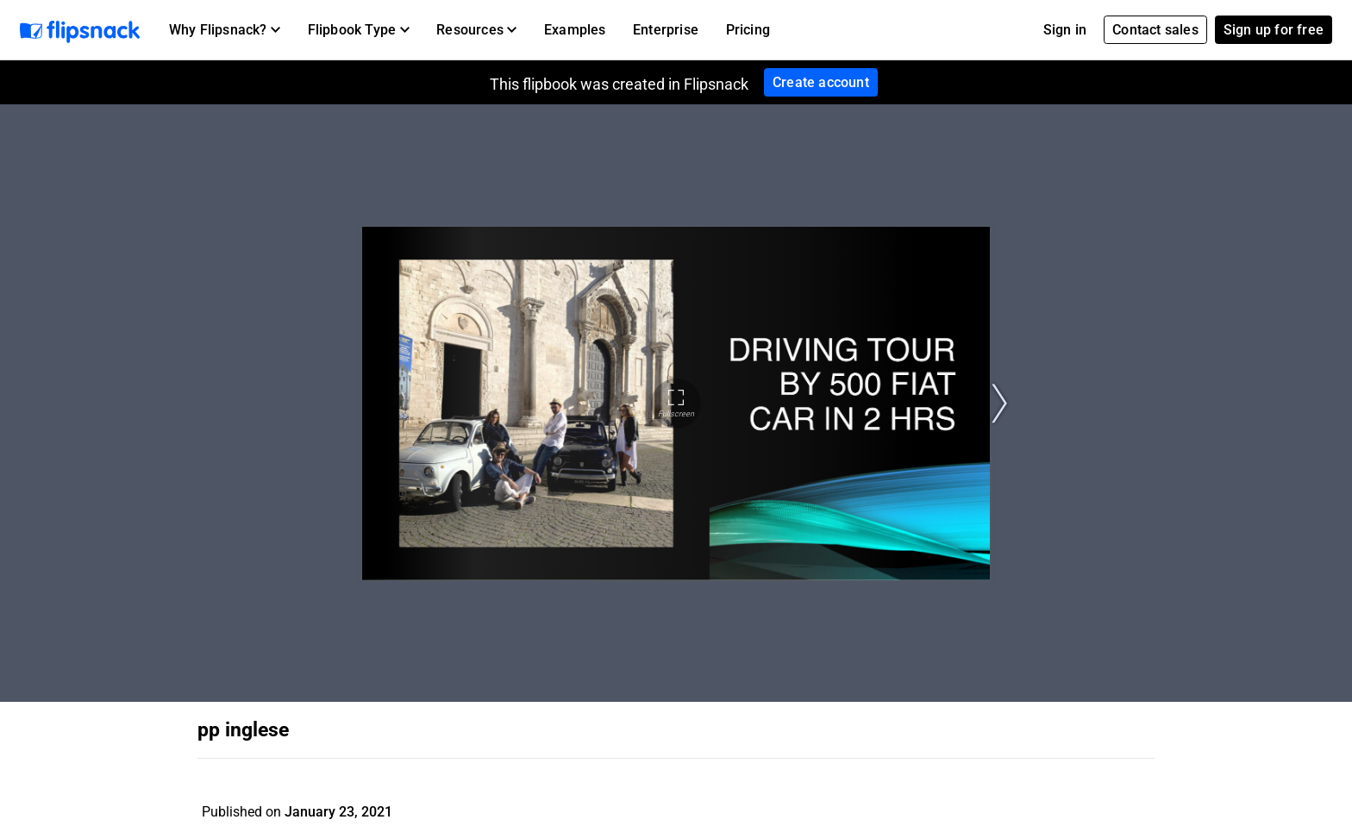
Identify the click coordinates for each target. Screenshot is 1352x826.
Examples (575, 30)
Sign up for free (1274, 30)
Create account (821, 82)
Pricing (748, 30)
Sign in (1064, 30)
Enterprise (665, 30)
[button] (224, 30)
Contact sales (1155, 30)
